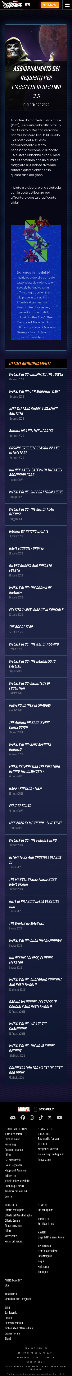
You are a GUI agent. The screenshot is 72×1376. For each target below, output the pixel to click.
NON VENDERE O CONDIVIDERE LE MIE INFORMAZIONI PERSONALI (36, 1368)
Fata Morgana (45, 1256)
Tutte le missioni (13, 1134)
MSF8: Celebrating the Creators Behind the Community (34, 769)
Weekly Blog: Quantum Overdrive (35, 940)
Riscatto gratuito (13, 1226)
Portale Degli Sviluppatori (51, 1154)
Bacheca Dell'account (49, 1139)
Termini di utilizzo (36, 1348)
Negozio (11, 1205)
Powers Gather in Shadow (30, 705)
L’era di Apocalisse (48, 1251)
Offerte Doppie (12, 1221)
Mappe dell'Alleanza (48, 1149)
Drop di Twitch (12, 1333)
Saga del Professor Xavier (51, 1237)
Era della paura (45, 1210)
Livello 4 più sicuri (14, 1186)
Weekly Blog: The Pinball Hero (33, 840)
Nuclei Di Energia (13, 1241)
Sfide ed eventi (12, 1139)
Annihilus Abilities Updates (31, 431)
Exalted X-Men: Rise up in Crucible (36, 609)
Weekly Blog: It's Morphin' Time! (34, 391)
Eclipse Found (20, 806)
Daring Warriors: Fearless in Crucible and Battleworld (32, 1004)
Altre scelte (11, 1236)
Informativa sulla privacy (35, 1353)
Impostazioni (44, 1160)
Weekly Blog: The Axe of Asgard (34, 644)
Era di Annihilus (46, 1224)
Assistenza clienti (29, 1357)
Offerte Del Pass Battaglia (18, 1215)
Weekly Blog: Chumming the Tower (36, 374)
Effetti (8, 1155)
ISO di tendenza (13, 1160)
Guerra (8, 1196)
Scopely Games (36, 1362)
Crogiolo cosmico (14, 1150)
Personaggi (10, 1144)
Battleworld (11, 1313)
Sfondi (8, 1339)
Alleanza (42, 1144)
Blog (7, 1285)
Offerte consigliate (14, 1210)
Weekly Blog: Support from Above (36, 492)
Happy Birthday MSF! (25, 788)
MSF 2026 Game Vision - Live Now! (35, 823)
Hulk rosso (43, 1267)
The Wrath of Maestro (26, 923)
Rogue (41, 1261)
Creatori (9, 1318)
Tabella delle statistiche (17, 1181)
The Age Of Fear (21, 627)
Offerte (8, 1231)
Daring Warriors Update (28, 531)
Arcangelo (43, 1272)
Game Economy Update (26, 548)
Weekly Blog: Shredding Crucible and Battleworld (35, 982)
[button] (67, 5)
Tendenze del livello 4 (16, 1191)
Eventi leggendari (14, 1165)
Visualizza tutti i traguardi (18, 1299)
